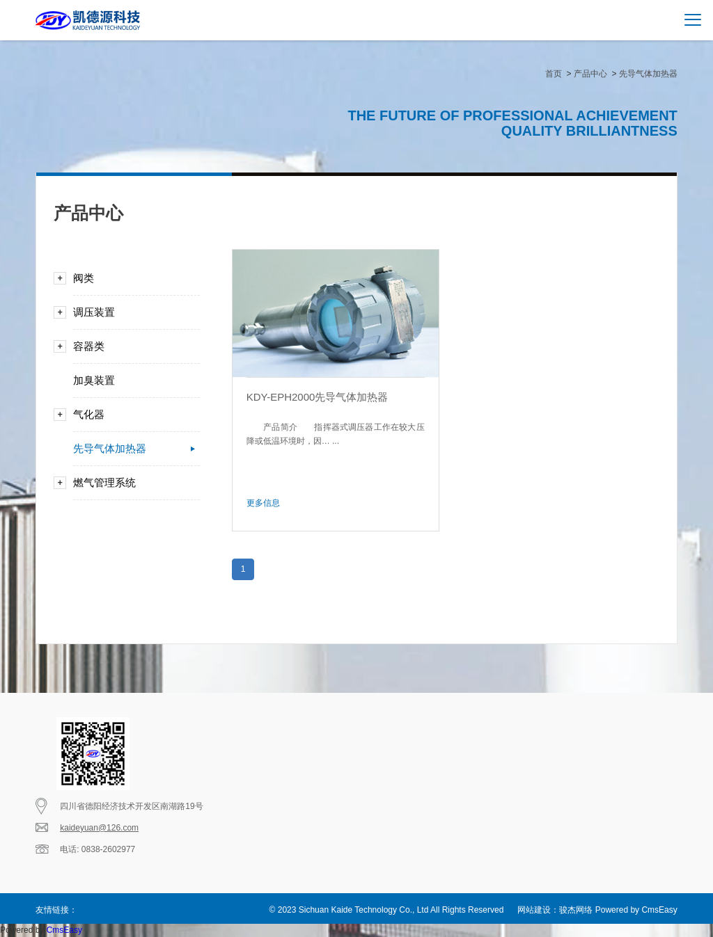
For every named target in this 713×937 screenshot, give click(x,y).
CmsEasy (659, 910)
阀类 (131, 278)
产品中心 (590, 74)
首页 (553, 74)
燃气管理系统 (131, 482)
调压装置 (131, 312)
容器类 (131, 346)
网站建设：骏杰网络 (555, 910)
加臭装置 (131, 380)
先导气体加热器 (648, 74)
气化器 (131, 414)
